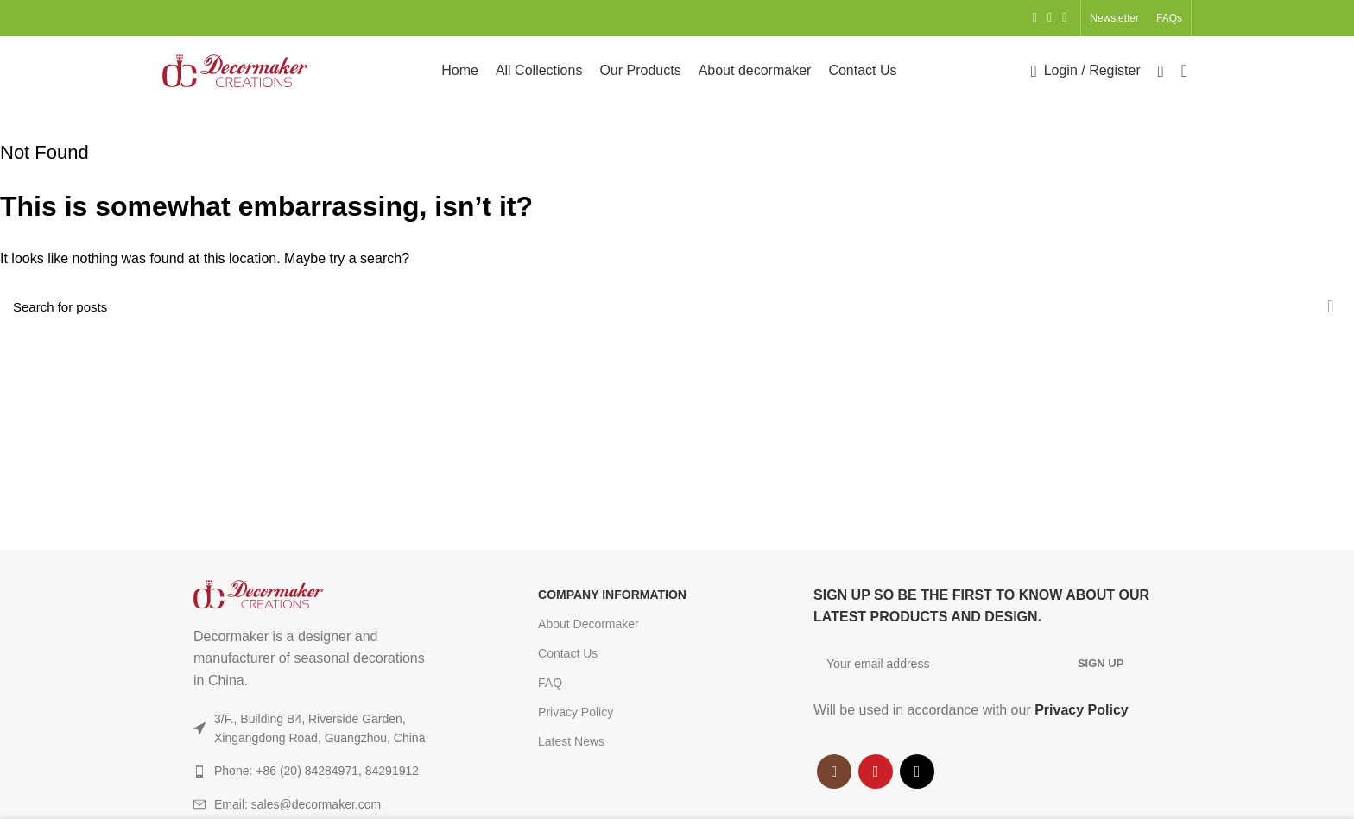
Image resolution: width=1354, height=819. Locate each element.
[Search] (1161, 71)
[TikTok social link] (1064, 18)
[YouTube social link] (1049, 18)
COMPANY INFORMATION (612, 595)
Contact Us (568, 653)
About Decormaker (588, 624)
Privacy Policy (575, 712)
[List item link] (331, 804)
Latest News (571, 741)
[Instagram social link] (1035, 18)
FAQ (550, 683)
